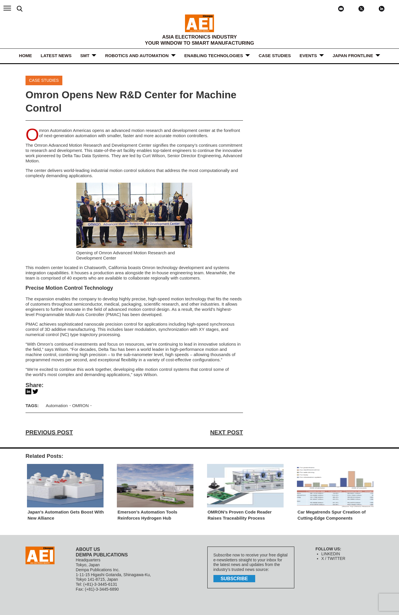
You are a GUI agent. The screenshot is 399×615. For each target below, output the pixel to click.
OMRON (80, 405)
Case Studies (275, 55)
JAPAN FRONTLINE (353, 55)
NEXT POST (226, 432)
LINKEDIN (330, 553)
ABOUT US (88, 549)
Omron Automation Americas (65, 130)
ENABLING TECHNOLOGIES (213, 55)
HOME (25, 55)
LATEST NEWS (56, 55)
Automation (57, 405)
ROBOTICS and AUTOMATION (136, 55)
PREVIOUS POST (49, 432)
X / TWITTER (333, 558)
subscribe (234, 578)
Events (308, 55)
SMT (85, 55)
